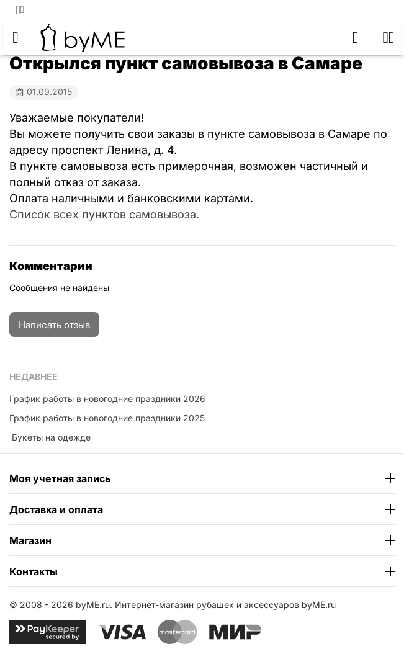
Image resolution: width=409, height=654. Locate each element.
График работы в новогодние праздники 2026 (107, 398)
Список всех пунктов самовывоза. (104, 214)
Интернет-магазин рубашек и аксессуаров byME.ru (225, 604)
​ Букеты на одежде (50, 437)
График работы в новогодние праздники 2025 (107, 418)
